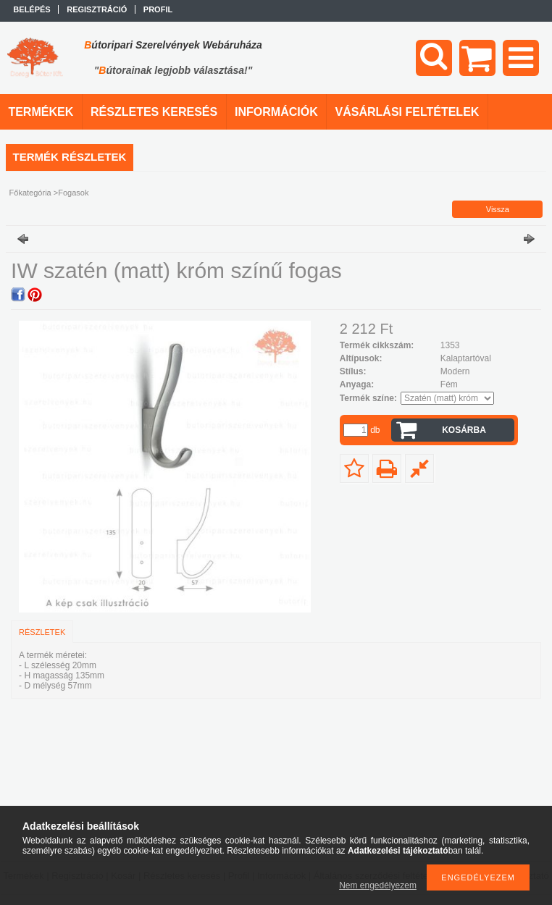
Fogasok (73, 192)
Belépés (31, 9)
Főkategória (30, 192)
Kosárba (464, 430)
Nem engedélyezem (378, 885)
